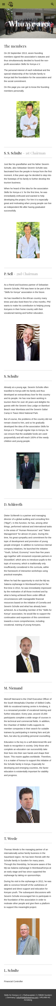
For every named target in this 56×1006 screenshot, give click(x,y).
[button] (3, 4)
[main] (28, 23)
